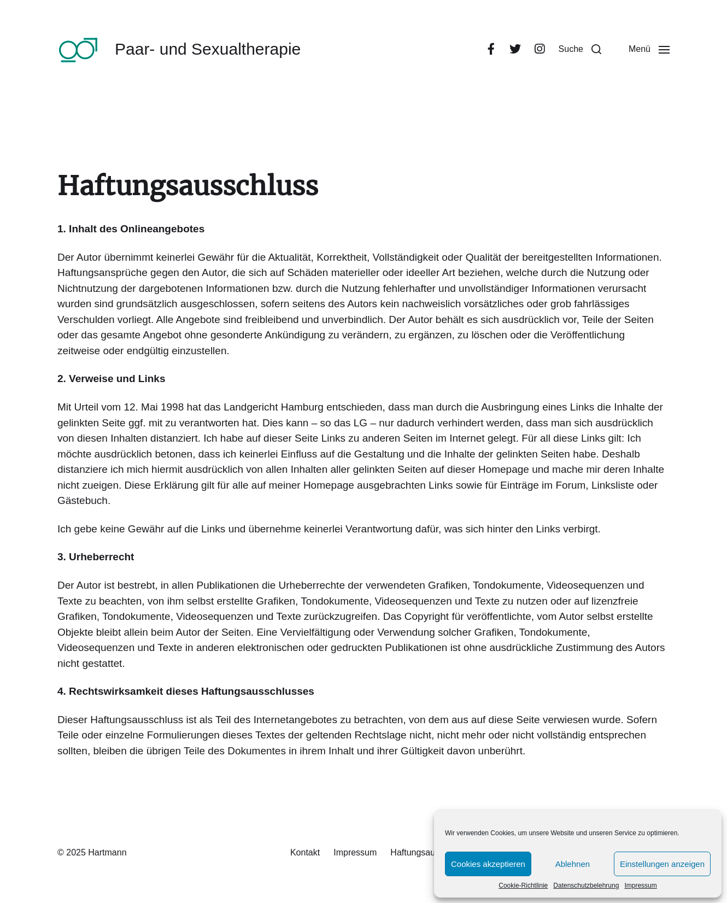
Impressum (640, 885)
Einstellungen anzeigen (662, 864)
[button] (580, 49)
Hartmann (107, 852)
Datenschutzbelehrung (586, 885)
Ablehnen (572, 864)
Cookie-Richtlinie (523, 885)
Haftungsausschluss (429, 852)
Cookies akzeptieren (488, 864)
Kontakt (305, 852)
